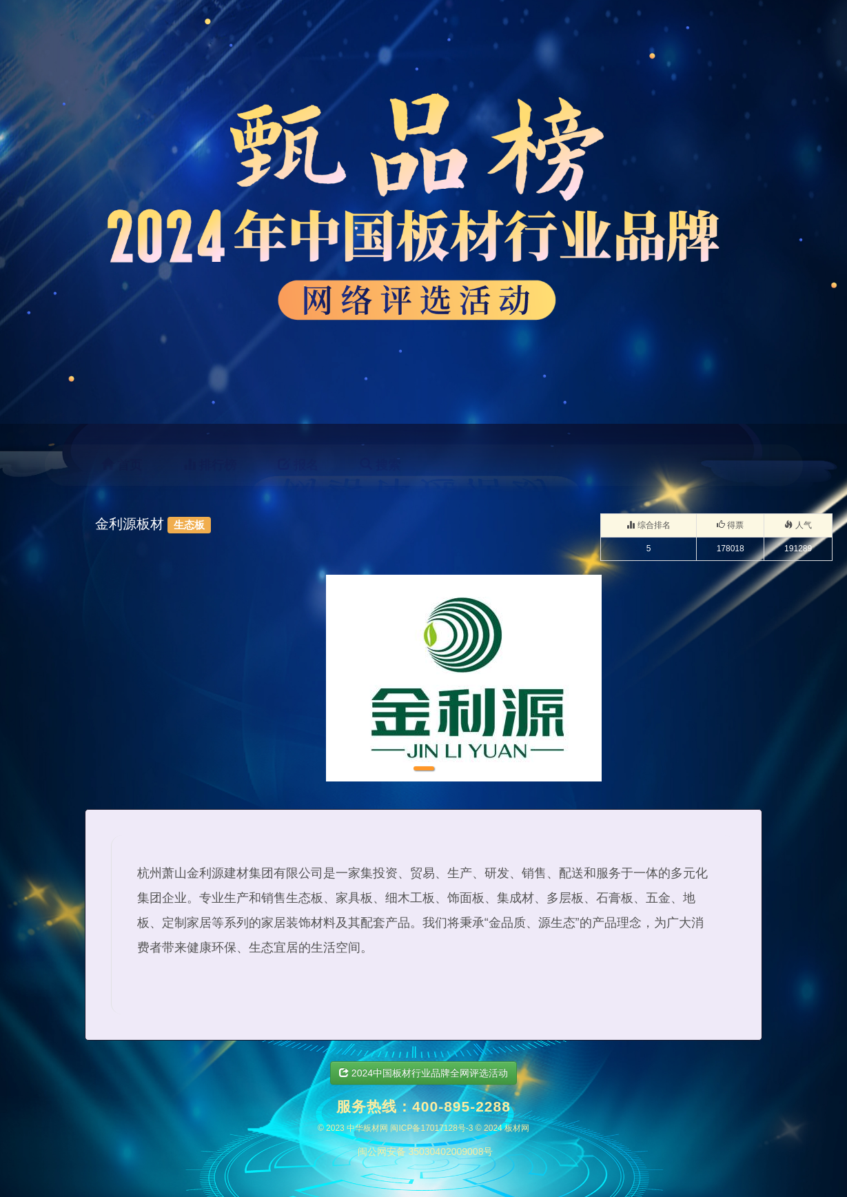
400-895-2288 (461, 1106)
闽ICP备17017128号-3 (431, 1128)
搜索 (380, 465)
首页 (121, 465)
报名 (298, 465)
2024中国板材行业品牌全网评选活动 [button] (423, 1072)
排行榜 (209, 465)
